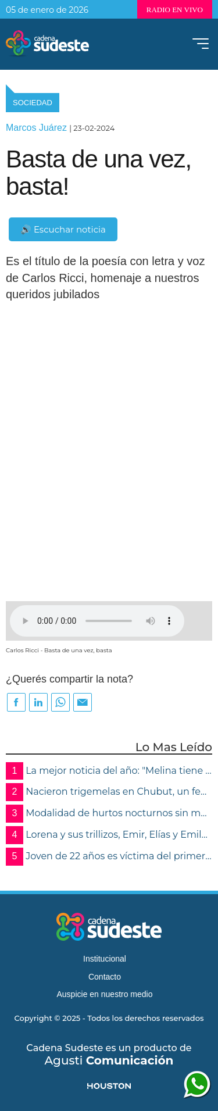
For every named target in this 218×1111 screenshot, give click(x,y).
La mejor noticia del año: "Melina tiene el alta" (109, 771)
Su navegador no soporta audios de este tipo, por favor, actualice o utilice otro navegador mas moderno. (97, 621)
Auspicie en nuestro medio (105, 994)
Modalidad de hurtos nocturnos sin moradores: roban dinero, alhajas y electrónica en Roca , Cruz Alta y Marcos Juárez (109, 814)
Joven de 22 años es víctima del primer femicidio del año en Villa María (109, 857)
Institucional (104, 958)
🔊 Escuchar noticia (63, 229)
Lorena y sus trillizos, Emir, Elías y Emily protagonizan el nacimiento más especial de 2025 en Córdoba (109, 835)
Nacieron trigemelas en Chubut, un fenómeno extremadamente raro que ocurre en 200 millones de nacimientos (109, 792)
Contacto (104, 976)
